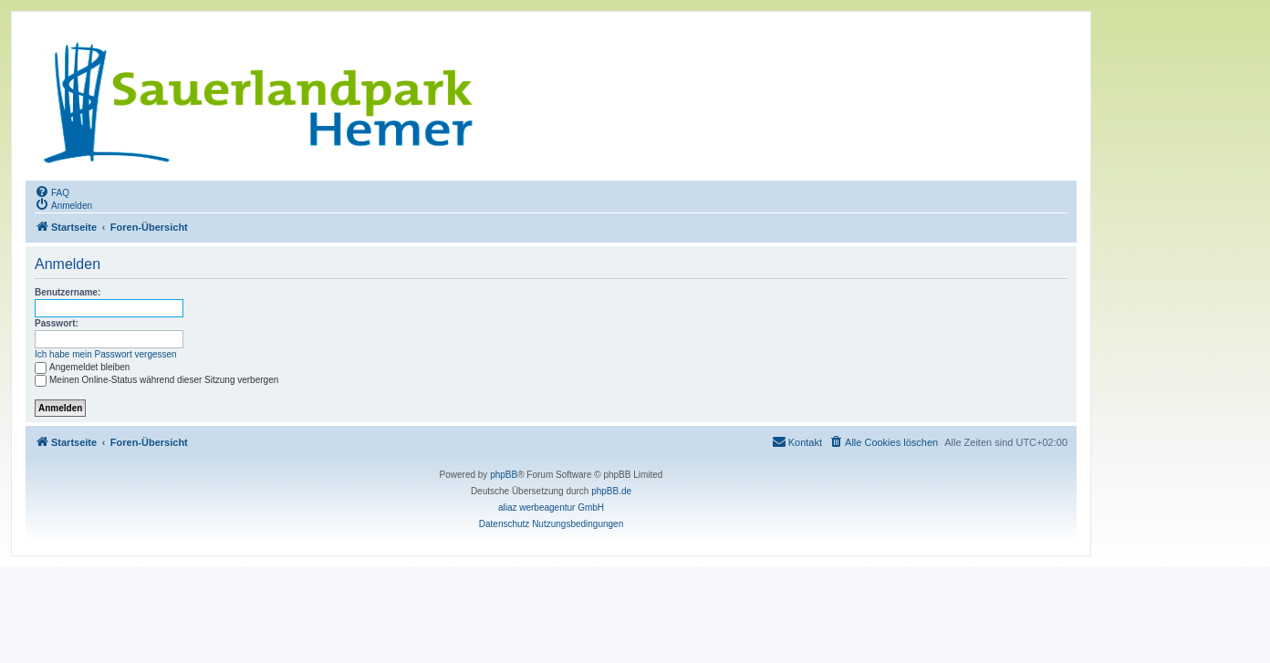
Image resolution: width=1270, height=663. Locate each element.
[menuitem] (52, 191)
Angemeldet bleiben (82, 367)
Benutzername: (67, 292)
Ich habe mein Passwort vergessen (106, 354)
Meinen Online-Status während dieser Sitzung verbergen (156, 380)
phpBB (503, 475)
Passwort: (56, 323)
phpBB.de (611, 491)
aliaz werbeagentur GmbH (551, 507)
